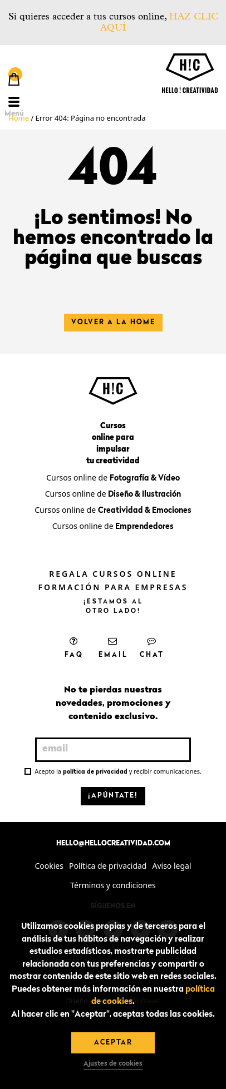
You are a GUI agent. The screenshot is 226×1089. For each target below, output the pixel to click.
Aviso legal (171, 865)
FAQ (74, 647)
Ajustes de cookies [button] (113, 1064)
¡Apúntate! (113, 796)
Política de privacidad (108, 865)
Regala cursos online (112, 573)
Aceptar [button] (113, 1043)
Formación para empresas (113, 587)
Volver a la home (113, 322)
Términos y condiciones (113, 885)
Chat (152, 647)
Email (113, 647)
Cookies (49, 865)
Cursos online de (112, 477)
